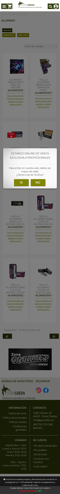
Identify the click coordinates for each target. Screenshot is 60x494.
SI (21, 182)
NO (38, 182)
